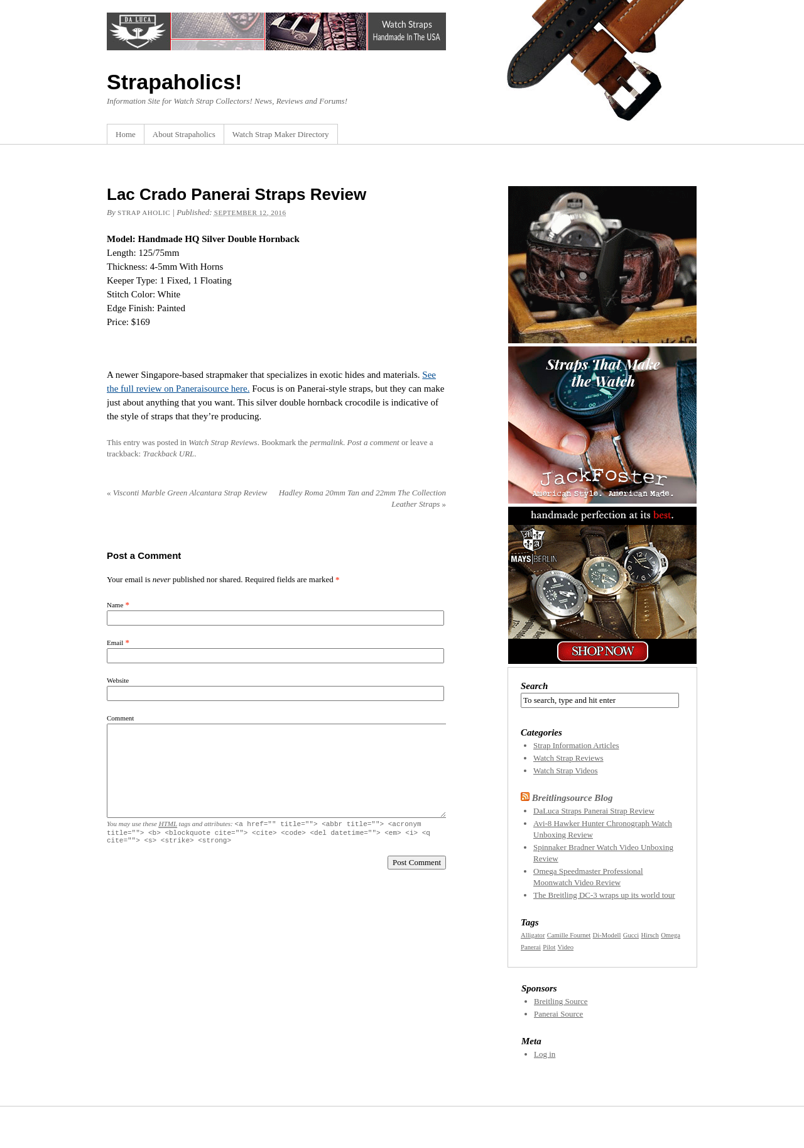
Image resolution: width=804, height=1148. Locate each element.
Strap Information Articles (576, 745)
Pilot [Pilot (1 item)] (549, 947)
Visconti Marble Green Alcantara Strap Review (187, 492)
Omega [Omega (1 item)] (670, 935)
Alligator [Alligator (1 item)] (533, 935)
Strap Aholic (143, 212)
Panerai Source (558, 1013)
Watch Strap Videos (565, 770)
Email (115, 642)
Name (115, 605)
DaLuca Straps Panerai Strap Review (594, 810)
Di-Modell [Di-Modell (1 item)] (607, 935)
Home (126, 134)
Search (534, 686)
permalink (326, 442)
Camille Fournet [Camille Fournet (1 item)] (569, 935)
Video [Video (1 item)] (565, 947)
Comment (120, 718)
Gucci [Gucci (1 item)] (631, 935)
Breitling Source (561, 1001)
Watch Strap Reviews (222, 442)
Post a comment (373, 442)
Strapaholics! (174, 82)
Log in (544, 1054)
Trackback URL (168, 453)
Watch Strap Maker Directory (280, 134)
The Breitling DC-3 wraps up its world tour (604, 895)
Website (118, 680)
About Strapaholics (184, 134)
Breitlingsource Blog (572, 798)
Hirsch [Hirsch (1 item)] (650, 935)
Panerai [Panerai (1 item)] (531, 947)
